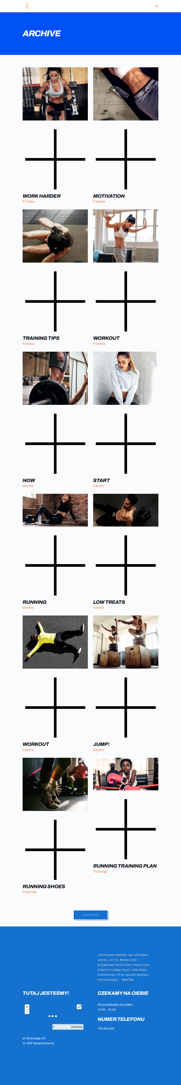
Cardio (28, 486)
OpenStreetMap (62, 1027)
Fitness (29, 201)
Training (29, 892)
